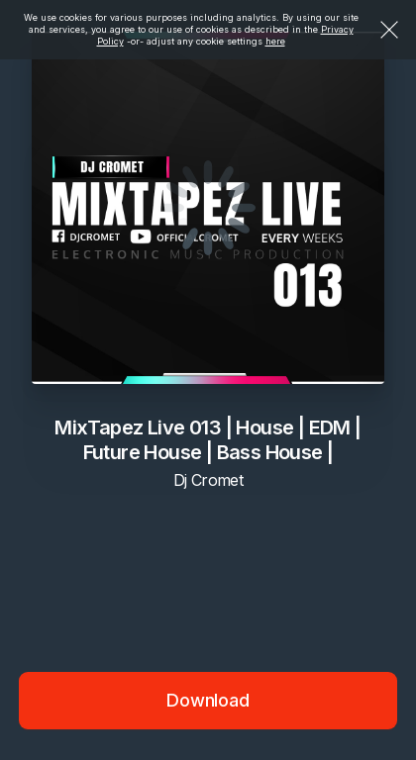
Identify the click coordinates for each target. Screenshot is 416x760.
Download (208, 700)
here (275, 41)
